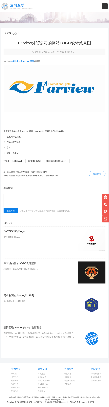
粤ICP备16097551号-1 (34, 402)
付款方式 (14, 381)
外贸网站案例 (96, 377)
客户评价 (14, 384)
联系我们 (14, 374)
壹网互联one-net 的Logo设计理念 (23, 327)
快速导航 (14, 391)
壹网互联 (91, 402)
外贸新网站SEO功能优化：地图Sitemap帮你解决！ (29, 172)
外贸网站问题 (69, 381)
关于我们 (14, 377)
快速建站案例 (96, 381)
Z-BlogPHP (74, 402)
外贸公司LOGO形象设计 (57, 161)
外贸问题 (67, 377)
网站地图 (48, 402)
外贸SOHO (42, 377)
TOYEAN (98, 402)
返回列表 (97, 174)
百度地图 (56, 402)
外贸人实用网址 (44, 381)
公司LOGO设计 (34, 161)
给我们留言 (15, 387)
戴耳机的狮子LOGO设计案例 (20, 263)
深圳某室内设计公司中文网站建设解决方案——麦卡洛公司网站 (34, 176)
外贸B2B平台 (43, 384)
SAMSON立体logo (14, 231)
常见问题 (67, 374)
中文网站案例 (96, 374)
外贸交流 (41, 374)
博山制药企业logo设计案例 (19, 295)
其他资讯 (41, 391)
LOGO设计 (17, 161)
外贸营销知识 (43, 387)
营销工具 (67, 384)
